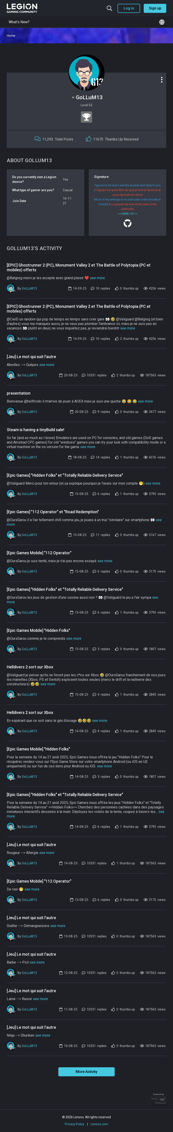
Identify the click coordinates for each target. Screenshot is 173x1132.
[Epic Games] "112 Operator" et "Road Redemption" (53, 511)
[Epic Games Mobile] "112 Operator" (39, 552)
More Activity (86, 1072)
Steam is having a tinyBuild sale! (35, 429)
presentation (18, 393)
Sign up (155, 8)
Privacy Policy (74, 1124)
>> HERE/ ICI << (127, 213)
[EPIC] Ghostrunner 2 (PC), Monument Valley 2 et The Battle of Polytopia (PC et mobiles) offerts (78, 267)
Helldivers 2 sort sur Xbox (30, 667)
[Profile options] (162, 79)
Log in (129, 8)
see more (97, 278)
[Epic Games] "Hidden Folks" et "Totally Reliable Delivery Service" (65, 475)
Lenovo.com (99, 1124)
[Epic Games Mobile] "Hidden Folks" (38, 630)
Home (11, 35)
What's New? (19, 22)
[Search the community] (109, 8)
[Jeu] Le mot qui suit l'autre (31, 356)
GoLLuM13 (29, 288)
